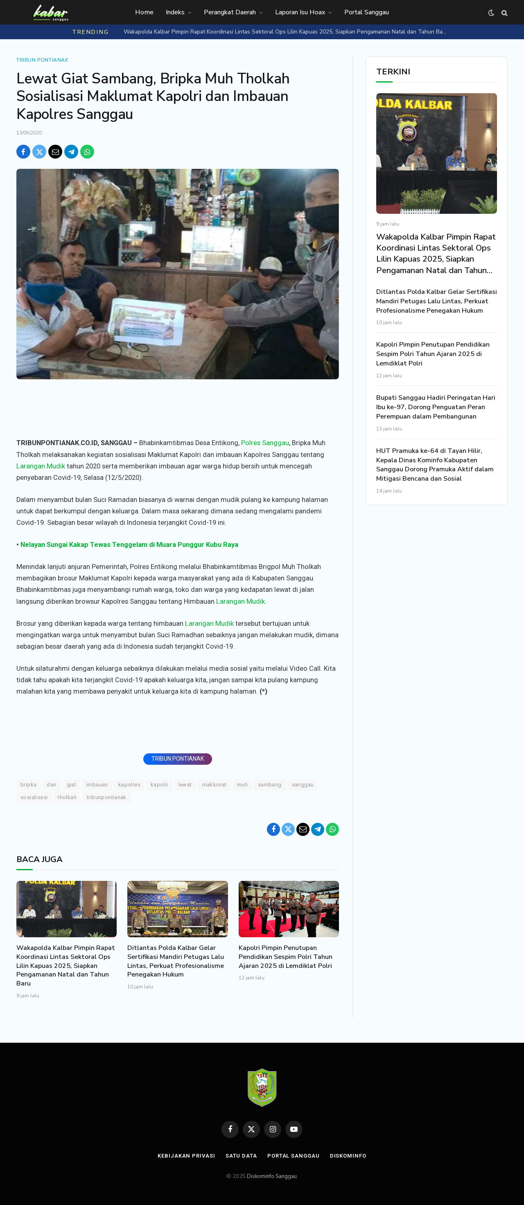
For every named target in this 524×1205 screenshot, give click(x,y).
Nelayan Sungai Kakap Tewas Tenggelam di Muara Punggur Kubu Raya (129, 545)
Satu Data (241, 1156)
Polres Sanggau (265, 443)
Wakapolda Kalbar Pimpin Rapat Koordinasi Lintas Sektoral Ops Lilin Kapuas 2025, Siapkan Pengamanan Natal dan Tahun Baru (286, 32)
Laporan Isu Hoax (300, 12)
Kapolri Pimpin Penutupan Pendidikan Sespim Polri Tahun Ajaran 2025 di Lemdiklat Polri (285, 957)
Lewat (185, 785)
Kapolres (129, 785)
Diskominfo (348, 1156)
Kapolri (159, 785)
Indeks (175, 12)
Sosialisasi (33, 797)
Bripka (28, 785)
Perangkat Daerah (230, 12)
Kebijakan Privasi (186, 1156)
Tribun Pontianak (42, 60)
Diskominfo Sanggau (272, 1176)
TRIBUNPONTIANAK (106, 797)
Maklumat (214, 785)
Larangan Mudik (40, 466)
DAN (51, 785)
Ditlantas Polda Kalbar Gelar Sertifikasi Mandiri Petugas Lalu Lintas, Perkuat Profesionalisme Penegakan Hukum (175, 961)
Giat (72, 785)
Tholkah (67, 797)
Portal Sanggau (366, 12)
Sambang (270, 785)
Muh (242, 785)
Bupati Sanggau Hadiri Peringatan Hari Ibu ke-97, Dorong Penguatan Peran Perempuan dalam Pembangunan (435, 407)
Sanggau (303, 785)
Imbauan (97, 785)
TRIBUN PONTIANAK (177, 758)
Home (144, 12)
